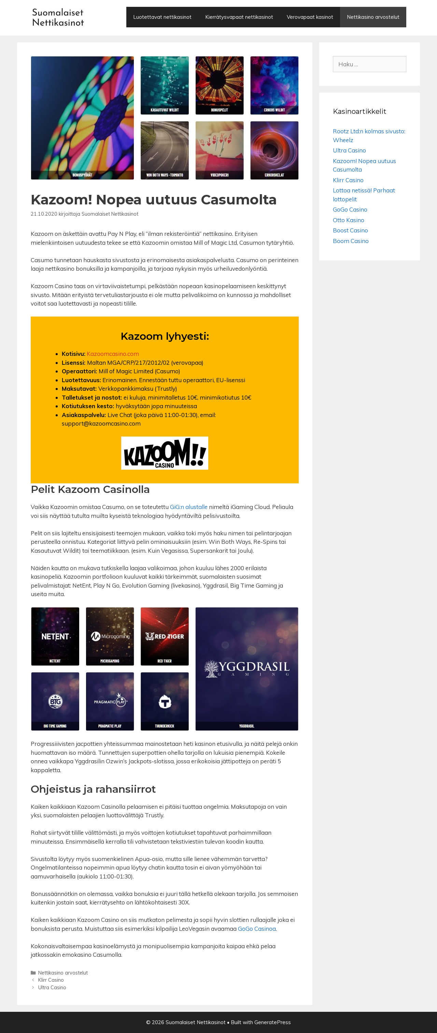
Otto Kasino (348, 220)
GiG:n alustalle (189, 506)
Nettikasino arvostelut (373, 17)
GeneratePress (272, 1022)
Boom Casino (351, 240)
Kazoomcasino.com (113, 353)
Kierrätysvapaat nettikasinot (239, 17)
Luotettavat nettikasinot (162, 17)
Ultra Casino (52, 987)
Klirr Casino (51, 980)
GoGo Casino (350, 209)
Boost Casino (350, 230)
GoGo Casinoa (257, 928)
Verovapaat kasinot (310, 17)
